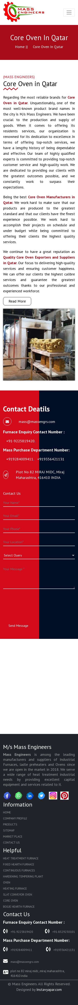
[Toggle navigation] (69, 12)
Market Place (12, 836)
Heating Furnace (15, 888)
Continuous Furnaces (19, 870)
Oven (6, 882)
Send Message (18, 625)
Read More (17, 301)
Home (7, 812)
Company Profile (15, 818)
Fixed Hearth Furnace (18, 864)
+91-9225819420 (18, 931)
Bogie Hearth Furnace (19, 906)
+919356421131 (60, 949)
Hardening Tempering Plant (23, 876)
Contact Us (11, 842)
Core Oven (10, 900)
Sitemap (9, 830)
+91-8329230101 (60, 931)
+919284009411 (17, 949)
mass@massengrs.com (21, 961)
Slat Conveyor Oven (17, 894)
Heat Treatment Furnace (20, 858)
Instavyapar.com (49, 989)
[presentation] (34, 602)
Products (10, 824)
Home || (21, 46)
